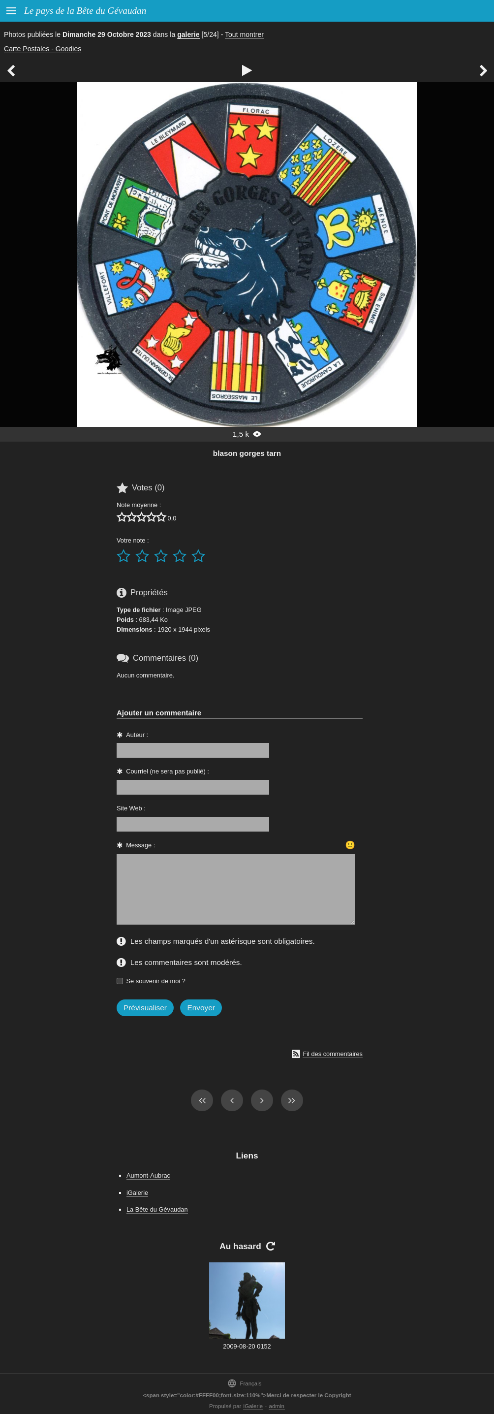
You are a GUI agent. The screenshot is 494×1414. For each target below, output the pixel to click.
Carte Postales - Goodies (42, 49)
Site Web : (131, 808)
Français (244, 1383)
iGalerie (137, 1192)
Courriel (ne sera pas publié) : (167, 771)
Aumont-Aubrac (148, 1175)
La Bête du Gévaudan (157, 1209)
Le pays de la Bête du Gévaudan (85, 10)
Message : (140, 845)
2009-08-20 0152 (247, 1346)
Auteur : (137, 735)
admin (276, 1406)
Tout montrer (244, 34)
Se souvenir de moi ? (155, 981)
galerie (188, 34)
